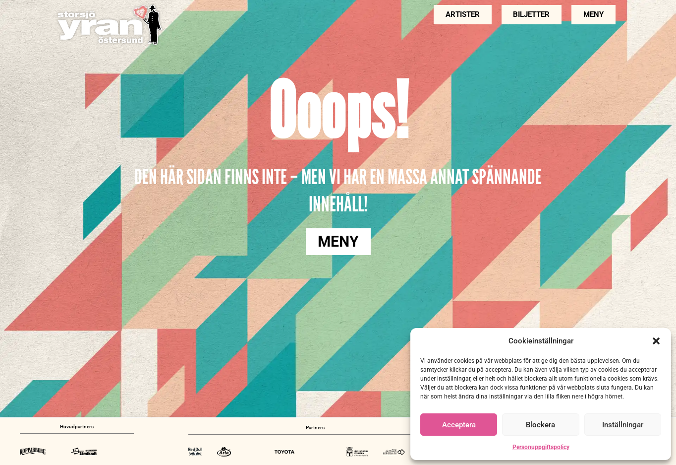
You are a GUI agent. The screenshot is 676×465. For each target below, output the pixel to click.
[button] (656, 341)
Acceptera (459, 424)
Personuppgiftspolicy (540, 447)
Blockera (540, 424)
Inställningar (622, 424)
